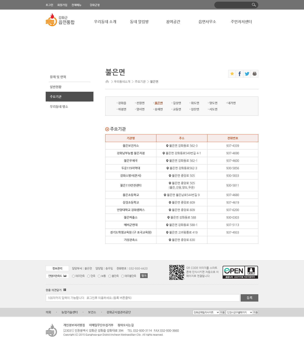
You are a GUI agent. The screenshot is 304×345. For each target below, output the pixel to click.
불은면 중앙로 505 (183, 175)
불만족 (115, 275)
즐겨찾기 (232, 73)
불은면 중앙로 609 (183, 202)
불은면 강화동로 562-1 (183, 160)
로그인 (49, 4)
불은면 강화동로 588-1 (183, 224)
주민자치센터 (241, 21)
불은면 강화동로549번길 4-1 (183, 153)
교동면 (177, 109)
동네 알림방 (139, 21)
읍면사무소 (207, 21)
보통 (103, 275)
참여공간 (173, 21)
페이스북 (239, 73)
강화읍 (122, 103)
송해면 (159, 109)
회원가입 (62, 4)
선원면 (140, 103)
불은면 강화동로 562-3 (183, 145)
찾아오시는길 (126, 325)
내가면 (232, 103)
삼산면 (195, 109)
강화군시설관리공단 (119, 312)
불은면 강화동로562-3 (183, 168)
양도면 (213, 103)
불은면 (159, 103)
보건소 (92, 312)
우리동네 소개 (105, 21)
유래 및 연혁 (58, 77)
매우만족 (80, 275)
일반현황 (55, 87)
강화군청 (95, 4)
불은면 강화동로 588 (183, 217)
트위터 (247, 73)
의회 (48, 312)
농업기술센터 (69, 312)
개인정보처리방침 (74, 325)
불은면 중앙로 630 (183, 239)
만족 (93, 275)
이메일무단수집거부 (101, 325)
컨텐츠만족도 (57, 275)
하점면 (122, 109)
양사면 (140, 109)
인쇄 (254, 73)
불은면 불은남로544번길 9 (183, 195)
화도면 (195, 103)
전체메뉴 (76, 4)
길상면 (177, 103)
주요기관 (55, 96)
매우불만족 (130, 275)
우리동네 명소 (59, 106)
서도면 (213, 109)
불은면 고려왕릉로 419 (183, 232)
